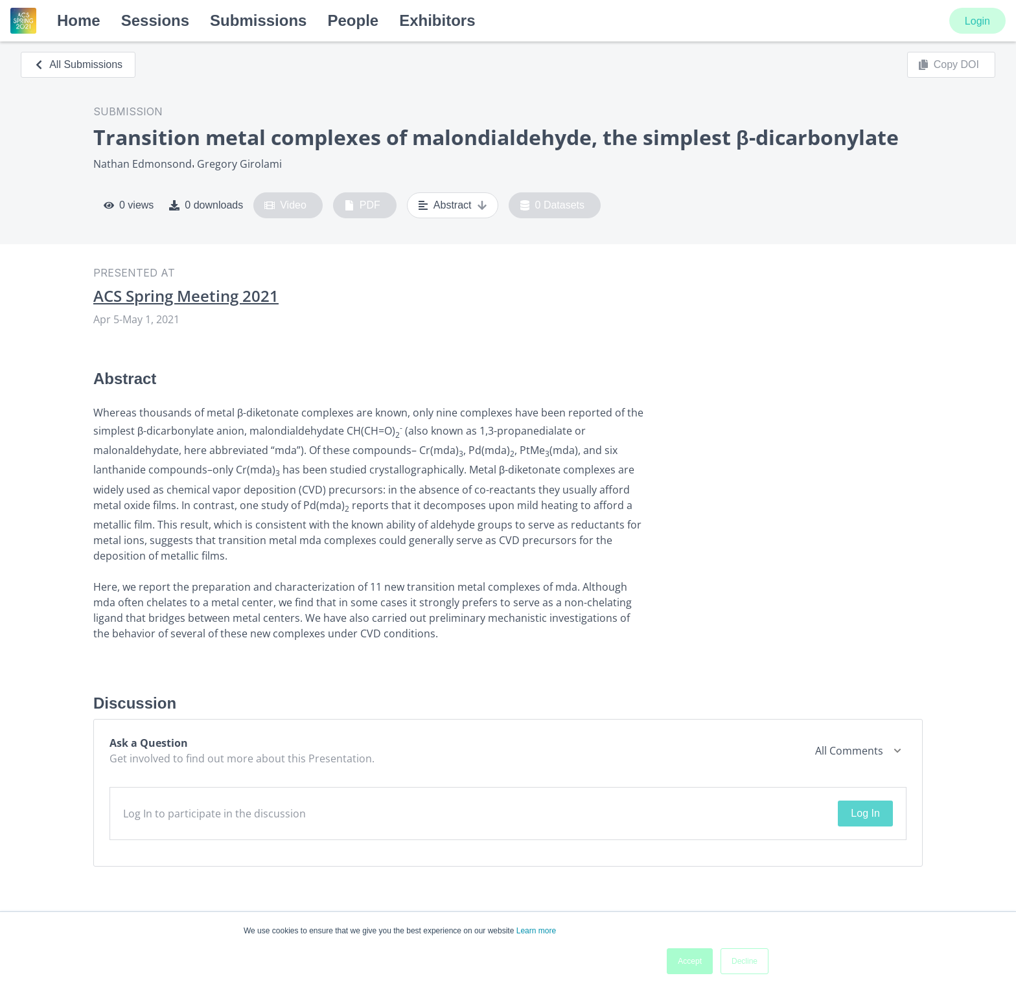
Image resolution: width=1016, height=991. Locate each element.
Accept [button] (690, 961)
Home (78, 20)
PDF (362, 205)
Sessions (155, 20)
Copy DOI (948, 64)
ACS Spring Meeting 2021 (186, 296)
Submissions (258, 20)
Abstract (452, 205)
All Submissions (78, 64)
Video (285, 205)
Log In (865, 813)
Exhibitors (437, 20)
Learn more (536, 930)
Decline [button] (744, 961)
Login (977, 21)
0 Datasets (552, 205)
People (352, 20)
